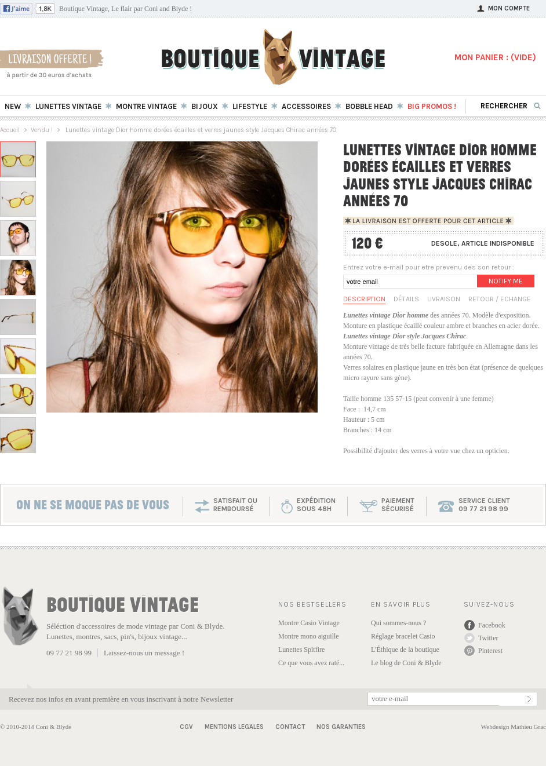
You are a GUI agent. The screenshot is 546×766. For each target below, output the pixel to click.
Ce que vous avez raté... (311, 663)
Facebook (491, 625)
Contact (290, 727)
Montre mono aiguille (308, 636)
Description (364, 299)
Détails (406, 299)
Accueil (10, 130)
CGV (186, 727)
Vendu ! (42, 130)
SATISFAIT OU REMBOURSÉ (235, 505)
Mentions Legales (234, 727)
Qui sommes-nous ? (398, 623)
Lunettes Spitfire (301, 649)
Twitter (488, 638)
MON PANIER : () (495, 57)
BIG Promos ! (431, 106)
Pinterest (490, 651)
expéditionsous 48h (316, 505)
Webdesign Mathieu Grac (513, 726)
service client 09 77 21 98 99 (484, 505)
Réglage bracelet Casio (403, 636)
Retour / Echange (499, 299)
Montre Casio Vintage (309, 623)
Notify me (506, 281)
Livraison (443, 299)
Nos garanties (341, 727)
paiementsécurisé (397, 505)
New (13, 106)
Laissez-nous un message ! (144, 652)
